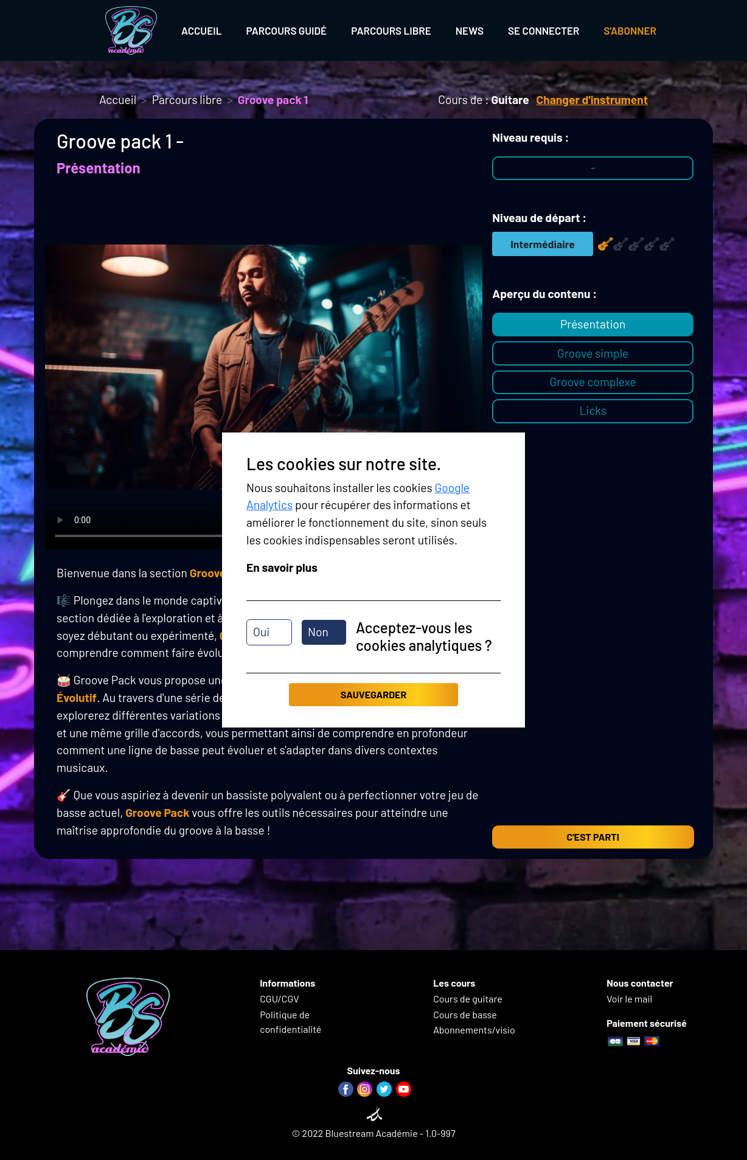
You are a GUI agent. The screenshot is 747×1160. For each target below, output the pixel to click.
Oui (261, 632)
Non (318, 632)
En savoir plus (282, 567)
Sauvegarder (373, 694)
